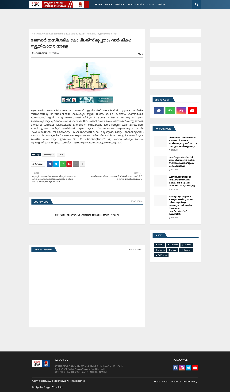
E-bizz (173, 250)
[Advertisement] (104, 18)
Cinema (161, 250)
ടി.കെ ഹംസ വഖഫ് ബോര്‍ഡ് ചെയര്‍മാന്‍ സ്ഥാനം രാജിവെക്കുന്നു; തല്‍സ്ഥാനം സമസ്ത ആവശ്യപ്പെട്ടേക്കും (183, 142)
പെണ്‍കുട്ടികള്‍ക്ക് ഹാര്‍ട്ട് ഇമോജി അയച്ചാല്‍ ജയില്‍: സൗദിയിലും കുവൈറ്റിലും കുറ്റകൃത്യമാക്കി (182, 161)
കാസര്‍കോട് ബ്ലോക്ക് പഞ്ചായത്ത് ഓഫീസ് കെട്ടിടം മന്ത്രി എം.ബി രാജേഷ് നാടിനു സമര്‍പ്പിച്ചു (182, 181)
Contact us (175, 381)
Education (186, 250)
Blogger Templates (53, 387)
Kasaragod (49, 154)
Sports (150, 4)
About (165, 381)
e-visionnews (59, 380)
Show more (137, 200)
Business (174, 244)
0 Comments (136, 249)
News (41, 33)
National (119, 4)
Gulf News (162, 255)
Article (161, 4)
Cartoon (187, 244)
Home (98, 4)
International (135, 4)
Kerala (108, 4)
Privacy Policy (190, 381)
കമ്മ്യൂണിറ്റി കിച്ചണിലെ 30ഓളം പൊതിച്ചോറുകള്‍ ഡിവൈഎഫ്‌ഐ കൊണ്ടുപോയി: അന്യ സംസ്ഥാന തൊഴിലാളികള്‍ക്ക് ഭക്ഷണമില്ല (181, 205)
